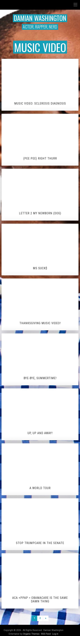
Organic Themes (31, 634)
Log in (55, 634)
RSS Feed (46, 634)
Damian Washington (40, 18)
